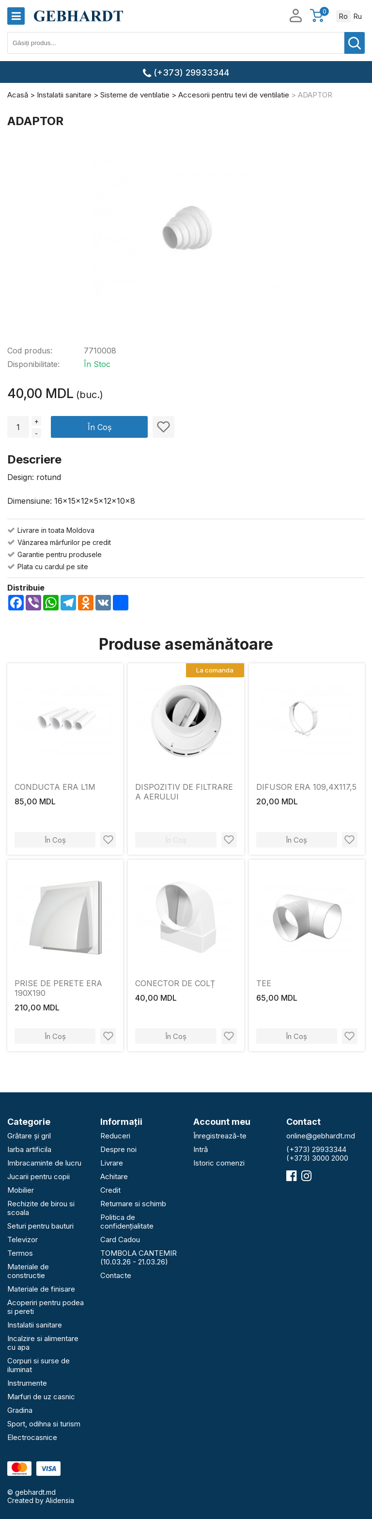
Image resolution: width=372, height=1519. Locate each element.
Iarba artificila (29, 1149)
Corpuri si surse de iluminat (38, 1365)
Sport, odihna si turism (43, 1423)
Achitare (114, 1176)
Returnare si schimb (133, 1203)
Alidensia (60, 1500)
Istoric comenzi (219, 1162)
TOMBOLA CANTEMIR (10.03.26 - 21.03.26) (138, 1257)
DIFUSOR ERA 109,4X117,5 (306, 787)
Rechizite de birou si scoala (41, 1208)
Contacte (115, 1275)
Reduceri (115, 1135)
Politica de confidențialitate (127, 1222)
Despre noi (118, 1149)
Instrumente (27, 1383)
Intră (200, 1149)
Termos (20, 1253)
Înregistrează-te (220, 1135)
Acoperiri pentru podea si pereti (45, 1307)
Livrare (111, 1162)
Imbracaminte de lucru (44, 1162)
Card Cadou (120, 1239)
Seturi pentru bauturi (40, 1226)
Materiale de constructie (28, 1271)
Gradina (19, 1410)
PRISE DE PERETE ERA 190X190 (58, 988)
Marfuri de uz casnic (41, 1396)
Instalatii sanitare (34, 1324)
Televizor (22, 1239)
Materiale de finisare (41, 1289)
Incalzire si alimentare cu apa (42, 1343)
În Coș (99, 427)
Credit (110, 1190)
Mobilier (20, 1190)
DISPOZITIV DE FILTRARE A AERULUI (184, 791)
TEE (263, 983)
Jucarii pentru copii (38, 1176)
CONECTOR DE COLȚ (175, 983)
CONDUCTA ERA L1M (55, 787)
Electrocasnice (32, 1437)
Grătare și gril (29, 1135)
